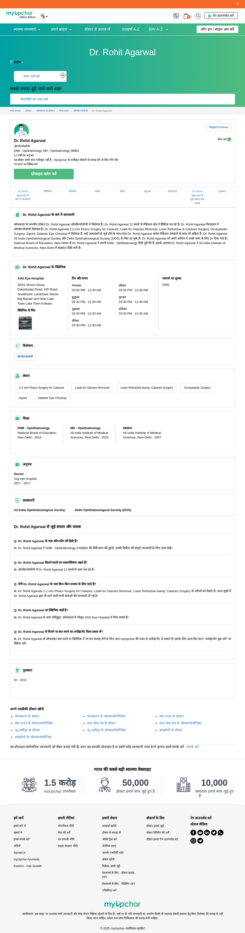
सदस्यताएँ (172, 191)
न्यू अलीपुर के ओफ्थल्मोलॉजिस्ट (106, 730)
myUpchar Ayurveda (26, 859)
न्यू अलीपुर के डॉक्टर (27, 730)
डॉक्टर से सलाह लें (97, 29)
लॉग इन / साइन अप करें (217, 29)
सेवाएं (97, 191)
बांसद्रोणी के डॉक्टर (171, 730)
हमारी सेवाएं (109, 818)
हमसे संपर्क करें (21, 839)
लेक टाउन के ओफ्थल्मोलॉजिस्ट (34, 723)
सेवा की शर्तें (64, 832)
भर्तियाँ (17, 846)
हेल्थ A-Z (156, 29)
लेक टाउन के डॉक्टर (171, 716)
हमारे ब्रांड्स (59, 29)
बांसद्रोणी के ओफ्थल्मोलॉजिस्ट (33, 737)
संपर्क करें (193, 747)
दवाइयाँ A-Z (130, 29)
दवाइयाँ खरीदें (109, 826)
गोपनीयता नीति (66, 826)
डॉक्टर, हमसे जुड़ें (155, 826)
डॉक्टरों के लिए (155, 818)
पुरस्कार (222, 191)
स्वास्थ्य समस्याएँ (25, 29)
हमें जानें (18, 818)
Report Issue (218, 127)
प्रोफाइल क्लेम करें (43, 174)
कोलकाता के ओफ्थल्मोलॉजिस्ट (106, 716)
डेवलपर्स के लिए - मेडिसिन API (118, 883)
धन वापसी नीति (66, 839)
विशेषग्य (72, 191)
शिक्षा (122, 191)
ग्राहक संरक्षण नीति (68, 846)
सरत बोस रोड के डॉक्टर (101, 723)
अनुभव (147, 191)
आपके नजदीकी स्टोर (113, 852)
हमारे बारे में (20, 826)
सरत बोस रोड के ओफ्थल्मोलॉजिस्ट (180, 723)
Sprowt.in (20, 852)
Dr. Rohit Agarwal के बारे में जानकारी (22, 195)
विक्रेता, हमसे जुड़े (111, 866)
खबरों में (18, 832)
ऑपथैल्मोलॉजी (25, 356)
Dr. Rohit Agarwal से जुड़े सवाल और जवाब (197, 197)
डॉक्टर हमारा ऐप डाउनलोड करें (162, 839)
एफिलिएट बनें (109, 890)
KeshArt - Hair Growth (28, 866)
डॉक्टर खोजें (108, 859)
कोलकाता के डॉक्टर (27, 716)
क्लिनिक (48, 191)
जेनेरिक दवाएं (109, 846)
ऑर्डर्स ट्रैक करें (109, 839)
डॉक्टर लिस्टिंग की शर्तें (157, 832)
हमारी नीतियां (66, 818)
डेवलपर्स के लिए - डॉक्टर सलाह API (118, 875)
